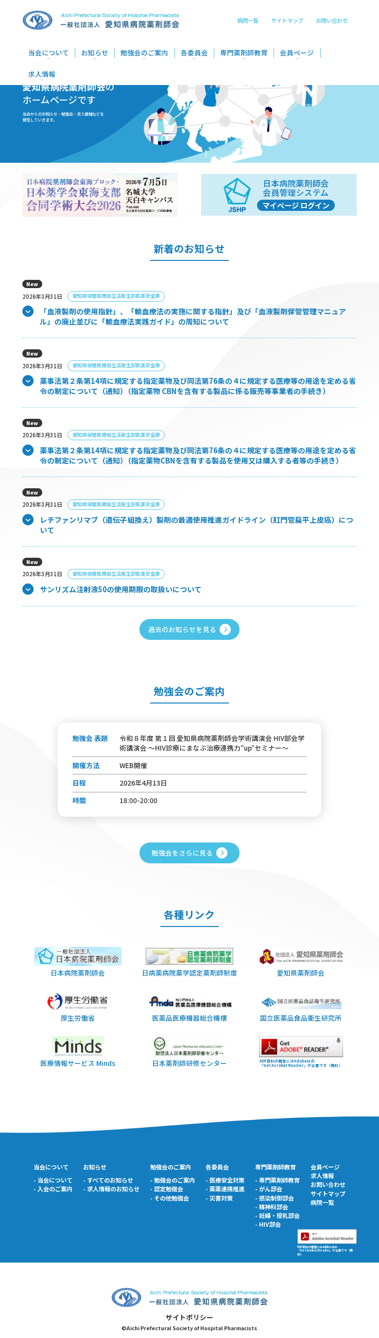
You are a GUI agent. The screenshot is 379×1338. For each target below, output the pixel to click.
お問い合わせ (332, 20)
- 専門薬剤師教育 (277, 1180)
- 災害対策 (219, 1198)
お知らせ (94, 52)
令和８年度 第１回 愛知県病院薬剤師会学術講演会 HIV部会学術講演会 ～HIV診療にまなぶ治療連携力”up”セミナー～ (212, 743)
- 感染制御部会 (274, 1198)
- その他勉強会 (169, 1198)
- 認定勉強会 (166, 1188)
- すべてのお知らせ (108, 1180)
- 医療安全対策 (225, 1180)
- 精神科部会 (271, 1206)
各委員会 (194, 52)
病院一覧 (247, 20)
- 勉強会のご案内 (172, 1180)
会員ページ (297, 52)
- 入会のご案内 (53, 1188)
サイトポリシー (189, 1317)
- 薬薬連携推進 (225, 1188)
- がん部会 (268, 1188)
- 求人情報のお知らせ (111, 1188)
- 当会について (53, 1180)
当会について (48, 52)
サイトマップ (287, 20)
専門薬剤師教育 (244, 52)
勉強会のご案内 (144, 52)
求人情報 (41, 74)
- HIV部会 (268, 1224)
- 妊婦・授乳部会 (277, 1215)
